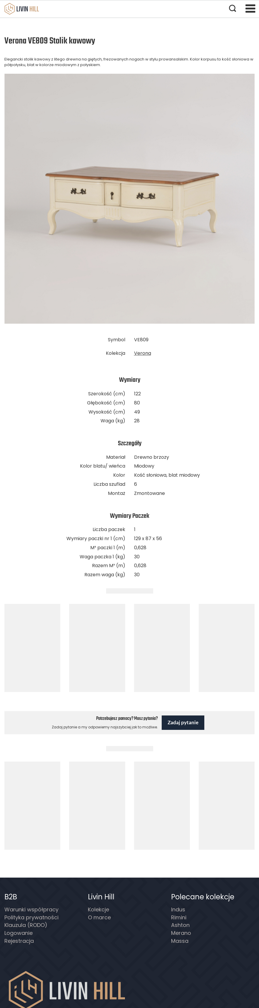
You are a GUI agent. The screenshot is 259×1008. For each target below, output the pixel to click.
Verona (142, 353)
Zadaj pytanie (183, 722)
